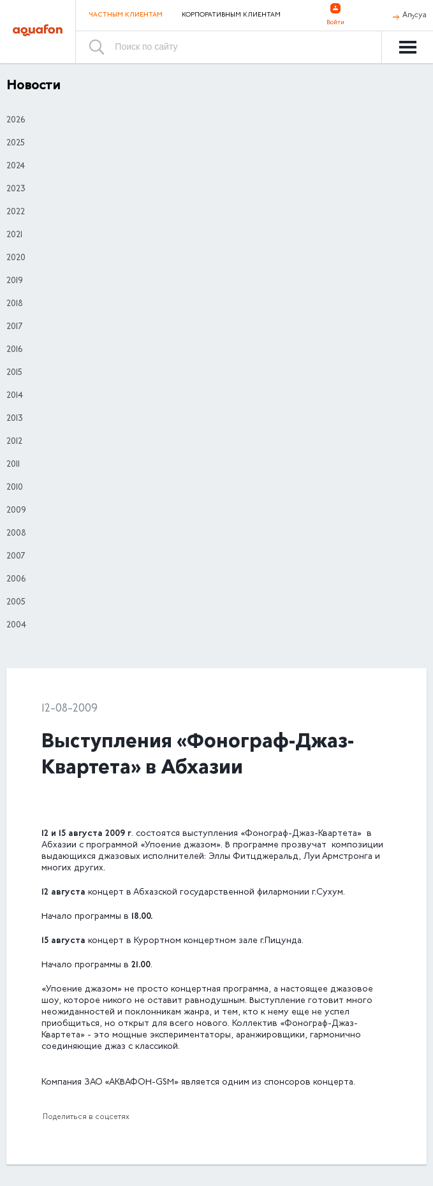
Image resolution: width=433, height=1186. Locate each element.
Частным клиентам (126, 14)
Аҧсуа (414, 15)
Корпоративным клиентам (231, 15)
